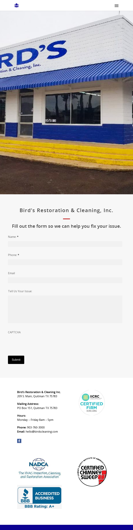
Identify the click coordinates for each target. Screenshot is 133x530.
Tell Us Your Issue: (20, 291)
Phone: (13, 255)
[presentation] (34, 343)
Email (11, 273)
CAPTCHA (14, 332)
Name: (13, 237)
